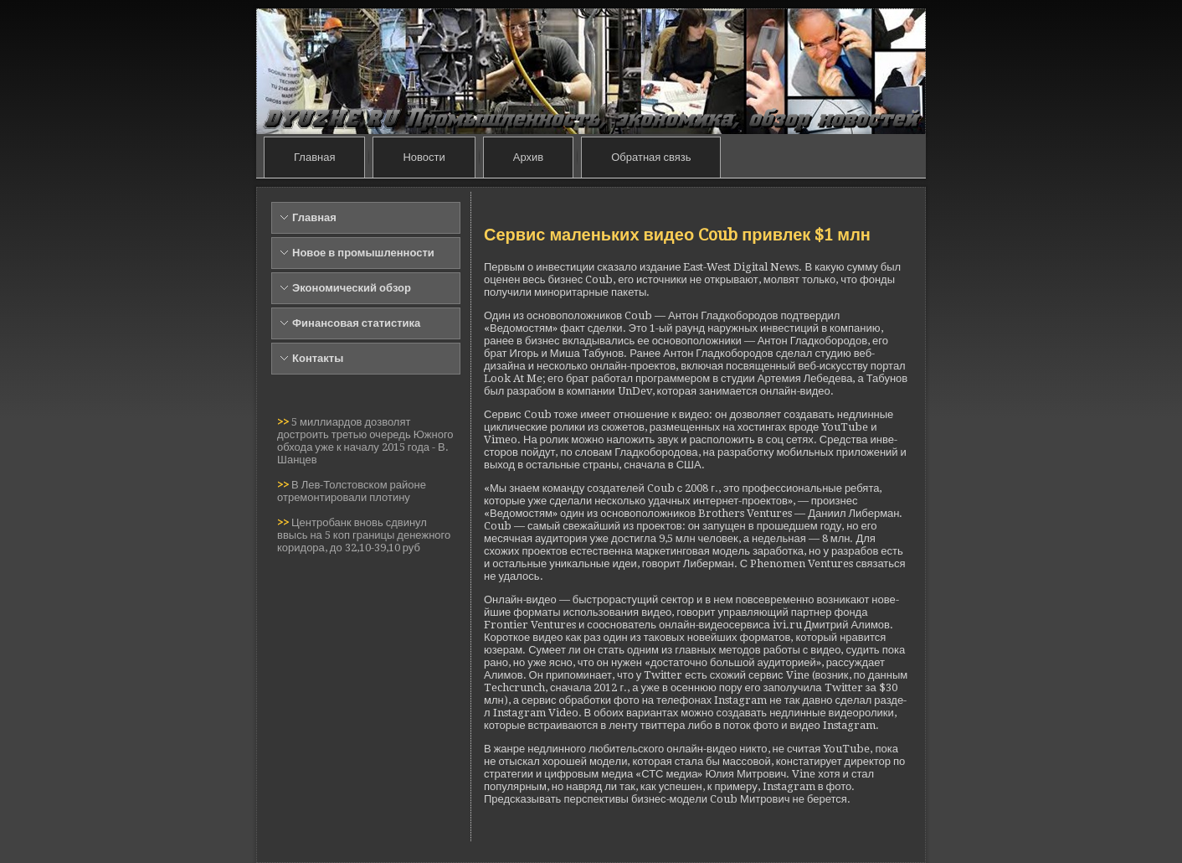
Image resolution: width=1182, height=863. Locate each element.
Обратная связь (651, 157)
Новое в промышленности (363, 252)
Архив (528, 157)
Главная (314, 157)
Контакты (317, 358)
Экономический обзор (351, 288)
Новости (424, 157)
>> (284, 422)
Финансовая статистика (356, 323)
